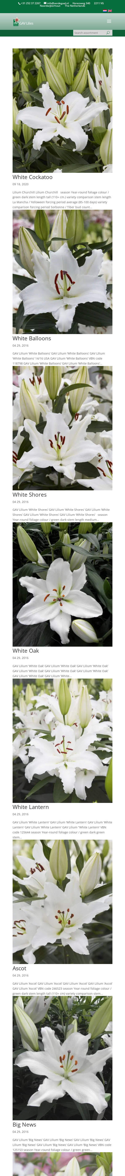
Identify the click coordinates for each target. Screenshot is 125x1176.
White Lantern (31, 807)
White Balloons (32, 338)
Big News (24, 1124)
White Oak (26, 650)
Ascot (19, 968)
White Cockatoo (33, 177)
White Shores (30, 494)
